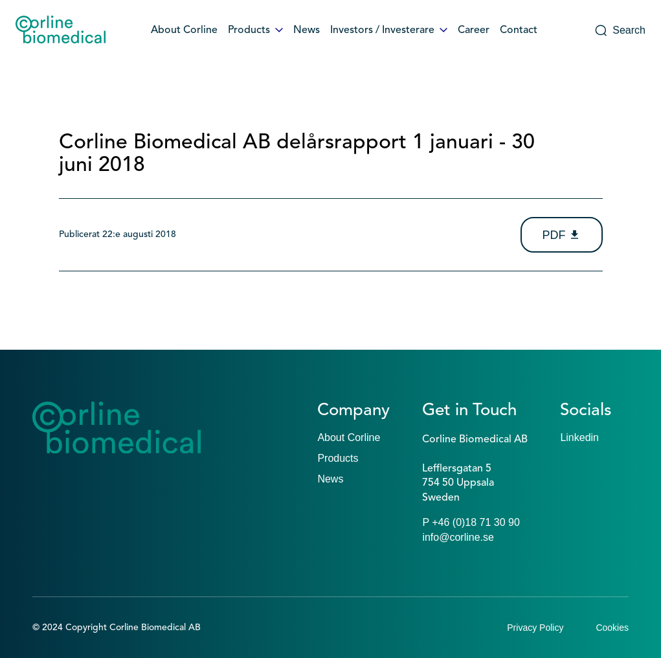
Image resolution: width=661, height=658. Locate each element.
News (306, 30)
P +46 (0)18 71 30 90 (471, 522)
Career (473, 30)
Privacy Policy (535, 627)
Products (255, 30)
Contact (518, 30)
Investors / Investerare (388, 30)
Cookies (612, 627)
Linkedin (579, 437)
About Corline (184, 30)
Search (619, 30)
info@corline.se (458, 537)
